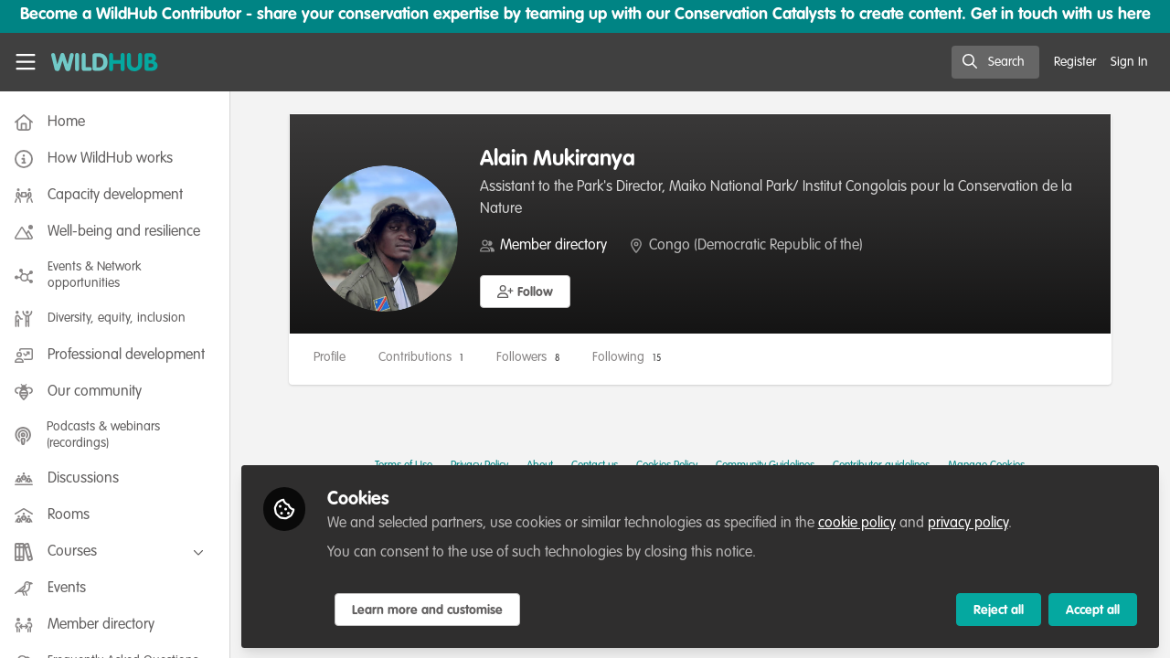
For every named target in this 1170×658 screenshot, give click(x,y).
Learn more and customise (431, 609)
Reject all (998, 609)
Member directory (557, 246)
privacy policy (971, 522)
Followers (531, 357)
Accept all (1093, 609)
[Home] (104, 62)
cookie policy (860, 522)
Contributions (424, 357)
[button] (529, 291)
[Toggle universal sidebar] (25, 62)
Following (630, 357)
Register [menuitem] (1075, 62)
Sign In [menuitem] (1129, 62)
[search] (995, 62)
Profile (333, 357)
